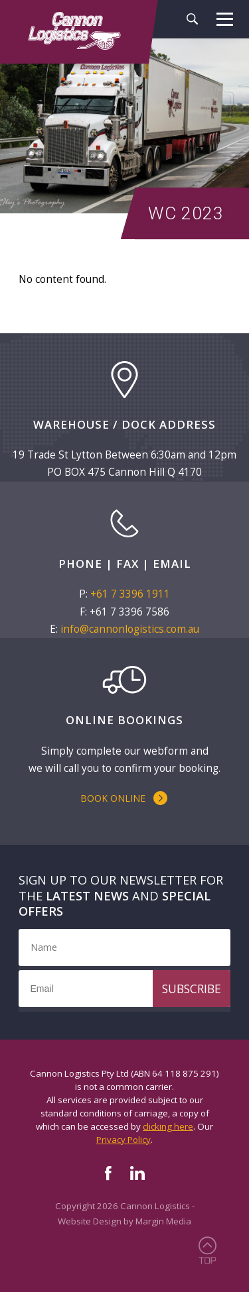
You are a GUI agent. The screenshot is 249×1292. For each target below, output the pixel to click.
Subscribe (191, 988)
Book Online (112, 798)
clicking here (168, 1126)
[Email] (124, 988)
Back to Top (207, 1250)
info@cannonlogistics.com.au (129, 629)
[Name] (124, 947)
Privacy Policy (123, 1140)
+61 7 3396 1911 (130, 594)
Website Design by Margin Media (124, 1221)
